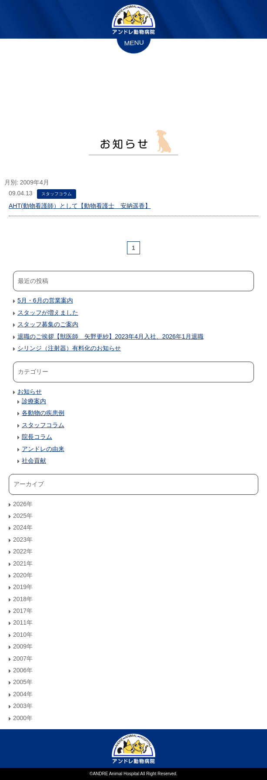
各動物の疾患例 (43, 412)
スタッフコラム (56, 193)
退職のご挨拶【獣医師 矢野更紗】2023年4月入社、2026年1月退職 (110, 336)
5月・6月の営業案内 (45, 300)
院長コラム (37, 436)
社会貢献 (34, 460)
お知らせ (29, 391)
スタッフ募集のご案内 (47, 324)
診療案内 (34, 401)
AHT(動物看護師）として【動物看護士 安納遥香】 (80, 205)
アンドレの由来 (43, 448)
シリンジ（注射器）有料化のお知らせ (69, 348)
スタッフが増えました (47, 312)
